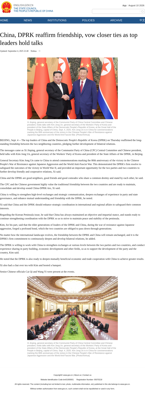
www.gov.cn (68, 375)
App (124, 5)
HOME (4, 20)
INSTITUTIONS (57, 20)
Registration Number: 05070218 (89, 380)
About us (77, 375)
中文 (142, 20)
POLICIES (88, 20)
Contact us (87, 375)
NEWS (28, 20)
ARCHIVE (116, 20)
